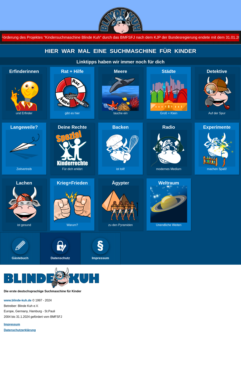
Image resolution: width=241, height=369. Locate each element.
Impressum (12, 324)
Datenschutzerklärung (20, 330)
